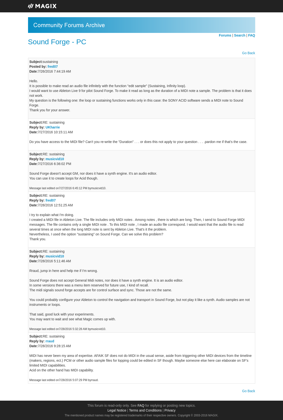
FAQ (141, 405)
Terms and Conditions (145, 410)
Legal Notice (117, 410)
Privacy (169, 410)
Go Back (248, 53)
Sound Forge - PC (57, 42)
